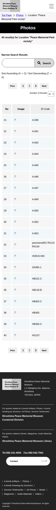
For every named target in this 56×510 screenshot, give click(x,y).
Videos (38, 494)
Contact (14, 461)
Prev (12, 86)
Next (44, 86)
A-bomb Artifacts (11, 481)
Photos (20, 15)
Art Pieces (31, 490)
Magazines (9, 494)
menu (51, 8)
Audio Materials (24, 494)
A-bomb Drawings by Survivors (18, 485)
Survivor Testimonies (13, 490)
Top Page (6, 15)
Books (42, 490)
